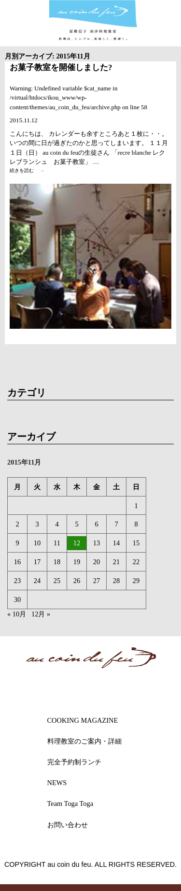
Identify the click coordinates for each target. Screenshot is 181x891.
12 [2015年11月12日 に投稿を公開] (76, 543)
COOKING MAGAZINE (82, 720)
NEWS (57, 783)
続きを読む (29, 171)
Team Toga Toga (70, 803)
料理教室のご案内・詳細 (84, 741)
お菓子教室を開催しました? (61, 67)
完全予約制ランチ (74, 762)
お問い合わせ (67, 825)
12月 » (40, 614)
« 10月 (16, 614)
